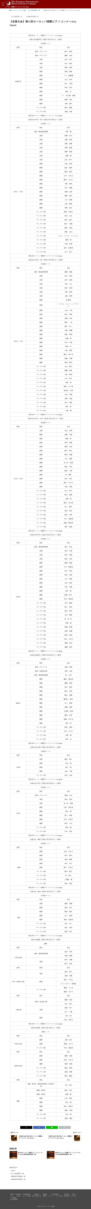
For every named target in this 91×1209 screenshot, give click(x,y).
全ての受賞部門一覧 (16, 16)
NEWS (13, 1170)
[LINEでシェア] (52, 1127)
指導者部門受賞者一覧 (18, 1176)
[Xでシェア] (26, 1127)
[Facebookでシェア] (39, 1127)
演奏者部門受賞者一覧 (32, 16)
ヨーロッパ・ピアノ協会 (47, 1206)
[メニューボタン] (3, 4)
